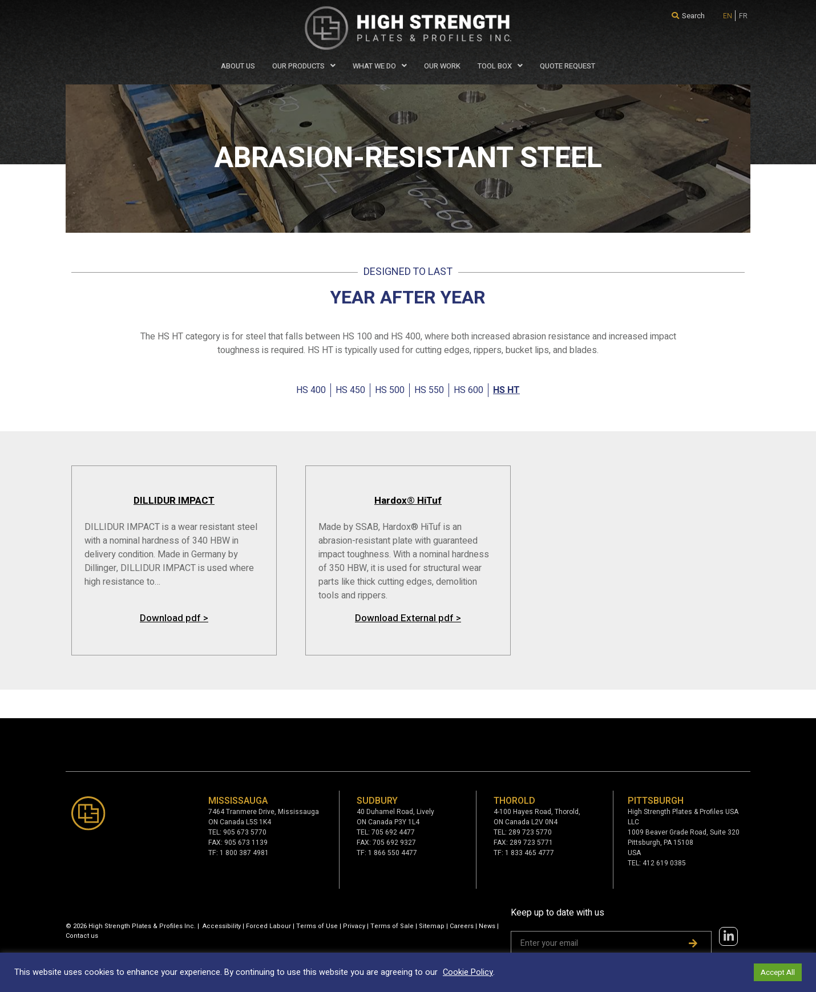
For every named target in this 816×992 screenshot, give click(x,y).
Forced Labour (268, 926)
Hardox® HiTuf (408, 500)
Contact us (82, 936)
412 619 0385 (664, 863)
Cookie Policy (468, 972)
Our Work (442, 65)
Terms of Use (317, 926)
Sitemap (432, 926)
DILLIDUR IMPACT (174, 500)
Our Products (304, 65)
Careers (462, 926)
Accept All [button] (778, 972)
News (487, 926)
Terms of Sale (392, 926)
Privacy (354, 926)
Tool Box (500, 65)
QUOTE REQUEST (567, 65)
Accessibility (222, 926)
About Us (238, 65)
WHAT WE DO (380, 65)
